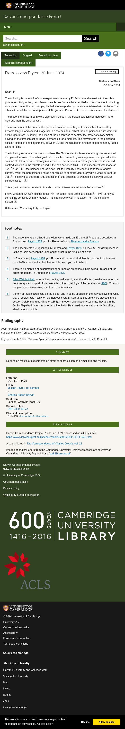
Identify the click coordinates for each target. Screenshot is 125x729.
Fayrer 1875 (35, 241)
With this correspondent (18, 62)
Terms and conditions (15, 643)
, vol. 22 (54, 443)
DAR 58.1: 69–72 (18, 409)
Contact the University (16, 627)
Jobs (6, 701)
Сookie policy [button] (45, 723)
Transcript (10, 55)
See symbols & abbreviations (33, 416)
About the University (16, 663)
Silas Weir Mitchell (23, 279)
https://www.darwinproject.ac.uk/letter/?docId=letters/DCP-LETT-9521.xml (49, 437)
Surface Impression (28, 494)
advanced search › (14, 44)
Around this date (48, 55)
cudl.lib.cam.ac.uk (60, 453)
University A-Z (11, 622)
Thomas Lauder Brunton (85, 241)
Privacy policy (11, 488)
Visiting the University (15, 676)
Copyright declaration (15, 481)
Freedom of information (16, 638)
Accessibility (10, 632)
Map (5, 682)
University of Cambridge (20, 475)
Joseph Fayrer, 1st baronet (23, 387)
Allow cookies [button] (107, 722)
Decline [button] (85, 722)
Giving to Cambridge (15, 707)
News (6, 688)
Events (7, 694)
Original (27, 55)
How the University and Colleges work (25, 670)
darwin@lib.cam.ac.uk (16, 468)
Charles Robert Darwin (21, 394)
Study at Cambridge (15, 653)
